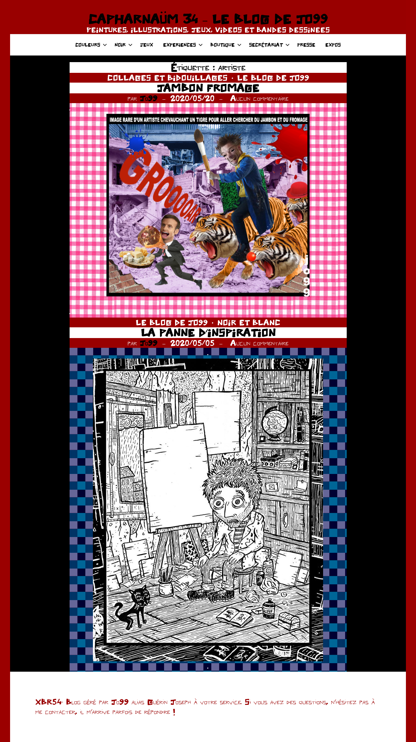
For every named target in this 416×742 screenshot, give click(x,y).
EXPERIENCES (183, 45)
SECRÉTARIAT (269, 45)
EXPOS (333, 45)
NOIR (124, 45)
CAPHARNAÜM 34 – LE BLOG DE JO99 (208, 19)
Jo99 (148, 98)
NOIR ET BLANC (248, 322)
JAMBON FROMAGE (208, 88)
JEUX (146, 45)
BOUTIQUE (226, 45)
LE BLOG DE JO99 (273, 78)
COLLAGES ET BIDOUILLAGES (167, 78)
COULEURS (91, 45)
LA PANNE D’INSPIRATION (208, 332)
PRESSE (306, 45)
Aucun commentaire (259, 98)
